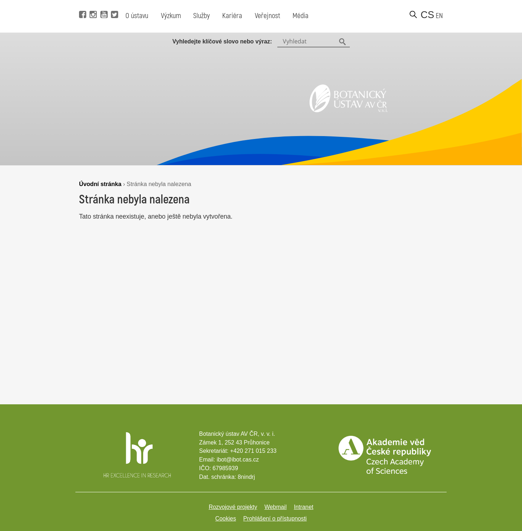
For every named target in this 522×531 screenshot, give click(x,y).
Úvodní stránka (100, 184)
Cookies (225, 518)
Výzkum (171, 15)
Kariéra (232, 15)
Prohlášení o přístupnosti (275, 518)
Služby (201, 15)
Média (300, 15)
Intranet (304, 507)
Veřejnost (267, 15)
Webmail (275, 507)
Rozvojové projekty (233, 507)
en (439, 15)
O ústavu (136, 15)
